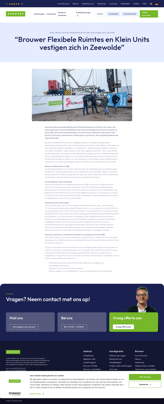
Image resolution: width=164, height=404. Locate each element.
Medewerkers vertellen (144, 366)
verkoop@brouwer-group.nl (23, 327)
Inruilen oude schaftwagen (119, 366)
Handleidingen (114, 362)
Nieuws (75, 4)
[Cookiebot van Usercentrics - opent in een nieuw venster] (15, 399)
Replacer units (88, 359)
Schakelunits (51, 14)
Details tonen (35, 399)
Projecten (113, 376)
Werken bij (101, 4)
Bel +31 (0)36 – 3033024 (74, 327)
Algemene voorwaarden (144, 369)
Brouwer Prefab (89, 366)
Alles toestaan (145, 383)
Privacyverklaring (142, 373)
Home (51, 32)
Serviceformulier (130, 14)
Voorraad (113, 4)
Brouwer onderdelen (91, 369)
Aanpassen (145, 390)
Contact (100, 14)
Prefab (136, 4)
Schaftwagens (39, 14)
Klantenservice (88, 4)
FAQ (144, 4)
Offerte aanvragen (146, 14)
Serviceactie (113, 14)
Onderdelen (125, 4)
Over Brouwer (63, 4)
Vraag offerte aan (123, 327)
